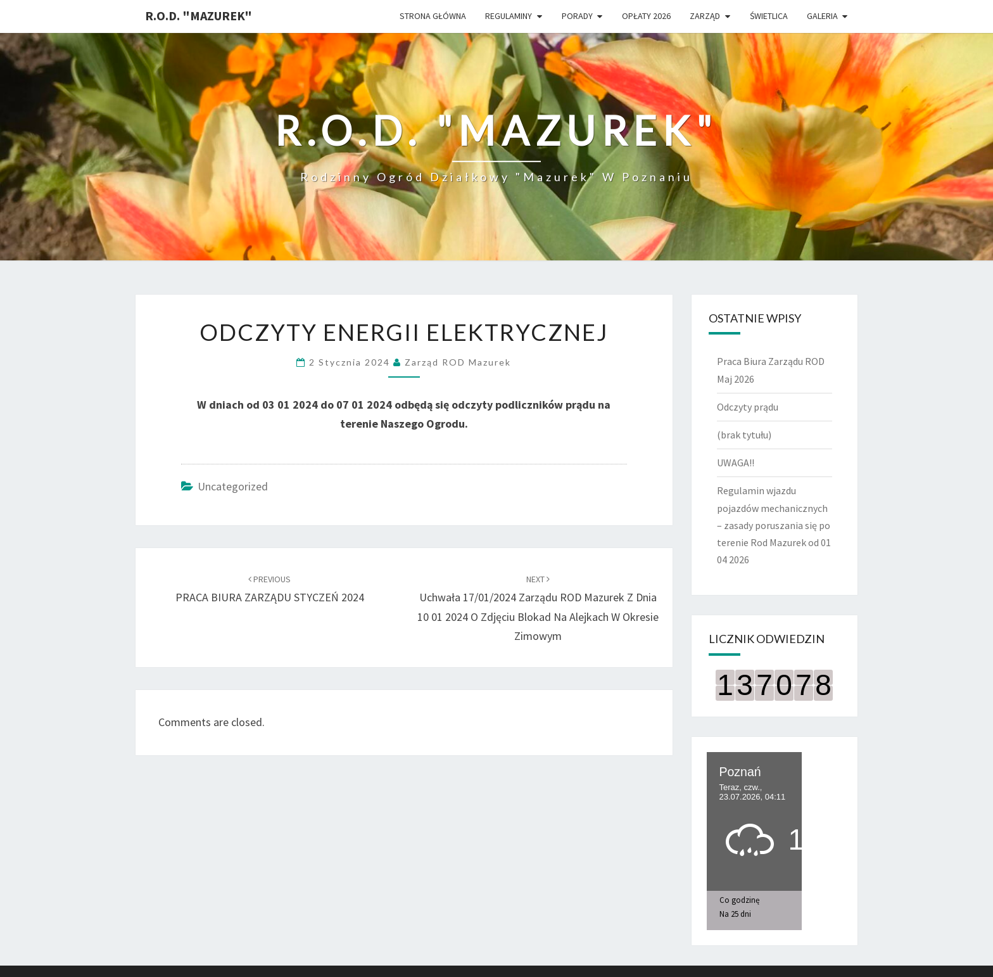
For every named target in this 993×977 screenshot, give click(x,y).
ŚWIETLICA (769, 16)
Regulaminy (508, 16)
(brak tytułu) (744, 434)
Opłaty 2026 (646, 16)
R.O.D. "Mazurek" (198, 15)
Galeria (822, 16)
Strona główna (433, 16)
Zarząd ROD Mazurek (458, 362)
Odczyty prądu (747, 406)
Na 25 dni (735, 914)
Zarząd (705, 16)
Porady (577, 16)
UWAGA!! (735, 462)
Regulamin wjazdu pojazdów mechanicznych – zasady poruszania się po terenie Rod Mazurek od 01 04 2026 (774, 525)
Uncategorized (233, 486)
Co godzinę (739, 900)
